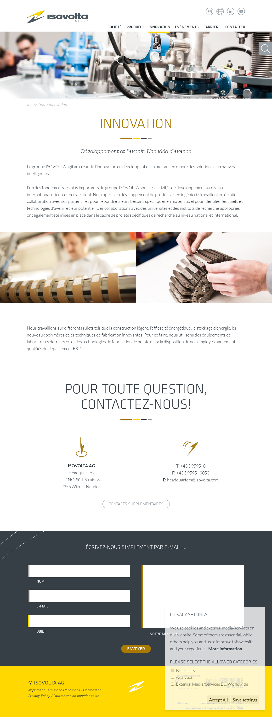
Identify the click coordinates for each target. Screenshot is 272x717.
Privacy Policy (39, 696)
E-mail (42, 606)
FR (210, 11)
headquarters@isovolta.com (193, 479)
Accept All (218, 699)
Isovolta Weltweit (220, 8)
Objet (41, 631)
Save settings (245, 699)
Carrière (212, 27)
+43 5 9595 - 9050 (192, 472)
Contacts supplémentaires (136, 504)
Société (115, 27)
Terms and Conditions (63, 690)
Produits (135, 27)
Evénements (187, 27)
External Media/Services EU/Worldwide (212, 684)
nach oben (136, 686)
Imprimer (35, 690)
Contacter (235, 27)
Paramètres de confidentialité (76, 696)
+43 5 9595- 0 (192, 466)
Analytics (184, 677)
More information (225, 648)
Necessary (185, 670)
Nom (40, 581)
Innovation (159, 27)
